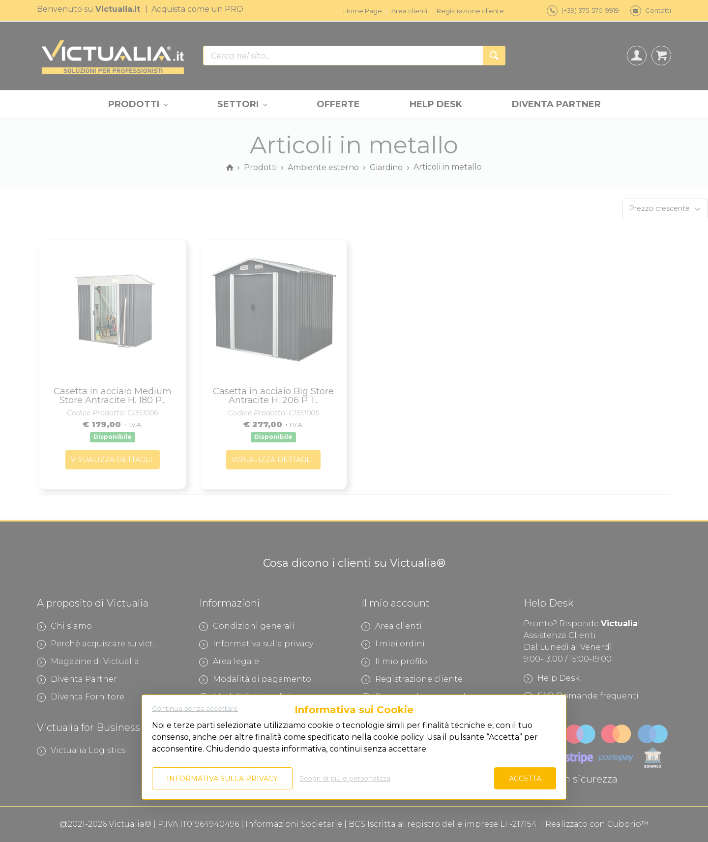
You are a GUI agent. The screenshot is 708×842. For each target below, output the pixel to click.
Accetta (525, 778)
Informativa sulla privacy (222, 778)
